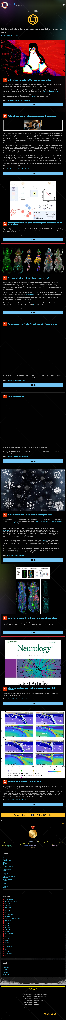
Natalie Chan (8, 937)
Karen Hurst (8, 916)
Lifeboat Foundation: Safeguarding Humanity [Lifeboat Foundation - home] (29, 5)
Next (50, 815)
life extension (27, 235)
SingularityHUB (6, 974)
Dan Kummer (8, 920)
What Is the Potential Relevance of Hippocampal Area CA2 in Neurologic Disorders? (32, 689)
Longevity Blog (6, 967)
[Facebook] (44, 1014)
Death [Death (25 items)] (3, 844)
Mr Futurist (5, 969)
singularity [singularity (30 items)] (42, 846)
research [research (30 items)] (38, 846)
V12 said (34, 96)
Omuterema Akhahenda (11, 922)
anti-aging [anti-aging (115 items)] (13, 842)
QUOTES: (35, 1009)
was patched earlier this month (51, 91)
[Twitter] (46, 1014)
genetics (23, 235)
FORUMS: (29, 1009)
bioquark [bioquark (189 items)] (30, 842)
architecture (6, 875)
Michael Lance (8, 946)
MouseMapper (30, 294)
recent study (6, 530)
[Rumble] (55, 1014)
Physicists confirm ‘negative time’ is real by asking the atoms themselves (32, 324)
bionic (4, 887)
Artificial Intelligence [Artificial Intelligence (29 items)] (19, 842)
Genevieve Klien (9, 899)
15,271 (44, 815)
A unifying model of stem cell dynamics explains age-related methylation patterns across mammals (35, 224)
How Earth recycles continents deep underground (24, 781)
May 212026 (5, 80)
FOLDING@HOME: (25, 1005)
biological (14, 456)
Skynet (4, 867)
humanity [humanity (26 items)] (33, 844)
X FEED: (24, 999)
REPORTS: (35, 1003)
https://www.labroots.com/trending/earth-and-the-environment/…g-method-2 (39, 523)
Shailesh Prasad (9, 909)
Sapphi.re (22, 1014)
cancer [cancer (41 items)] (57, 842)
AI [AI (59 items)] (5, 842)
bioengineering (6, 884)
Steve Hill (7, 940)
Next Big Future (7, 971)
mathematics (15, 169)
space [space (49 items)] (46, 846)
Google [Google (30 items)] (20, 844)
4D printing (5, 859)
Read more (33, 105)
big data (5, 883)
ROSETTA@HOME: (24, 1007)
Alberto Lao (8, 931)
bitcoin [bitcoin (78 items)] (46, 842)
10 (37, 815)
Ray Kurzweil (6, 863)
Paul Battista (9, 380)
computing (18, 100)
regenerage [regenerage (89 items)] (27, 846)
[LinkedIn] (49, 1014)
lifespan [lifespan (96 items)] (4, 846)
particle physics (15, 380)
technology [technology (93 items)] (54, 846)
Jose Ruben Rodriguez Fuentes (12, 918)
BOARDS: (35, 1001)
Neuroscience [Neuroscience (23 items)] (15, 846)
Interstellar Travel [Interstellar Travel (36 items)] (47, 844)
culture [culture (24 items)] (64, 842)
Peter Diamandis (7, 860)
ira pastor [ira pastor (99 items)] (53, 844)
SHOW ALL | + (5, 955)
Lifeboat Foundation (9, 1014)
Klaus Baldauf (8, 924)
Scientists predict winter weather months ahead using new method (30, 515)
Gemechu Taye (8, 912)
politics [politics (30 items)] (19, 846)
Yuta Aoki (7, 927)
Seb (6, 944)
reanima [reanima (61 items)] (22, 846)
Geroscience (6, 965)
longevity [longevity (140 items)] (9, 846)
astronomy (5, 877)
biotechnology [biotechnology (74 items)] (41, 842)
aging (4, 870)
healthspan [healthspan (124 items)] (29, 844)
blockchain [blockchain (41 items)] (50, 842)
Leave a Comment (27, 100)
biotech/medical (18, 235)
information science (25, 308)
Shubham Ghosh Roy (11, 235)
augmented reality (7, 879)
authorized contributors (12, 35)
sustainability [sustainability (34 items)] (49, 846)
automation (6, 880)
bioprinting (5, 889)
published (35, 304)
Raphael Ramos (9, 935)
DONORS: (28, 1001)
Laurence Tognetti (10, 555)
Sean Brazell (8, 938)
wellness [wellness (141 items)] (33, 848)
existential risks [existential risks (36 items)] (7, 844)
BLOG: (35, 999)
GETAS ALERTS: (36, 997)
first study (45, 540)
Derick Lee (7, 929)
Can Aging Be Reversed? (16, 396)
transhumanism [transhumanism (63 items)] (61, 846)
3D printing (5, 857)
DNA (4, 862)
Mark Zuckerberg (7, 869)
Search (63, 823)
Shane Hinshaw (9, 933)
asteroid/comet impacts (9, 876)
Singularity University (8, 866)
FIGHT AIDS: (26, 1003)
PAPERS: (35, 1007)
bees (4, 882)
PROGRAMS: (36, 1005)
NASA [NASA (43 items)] (13, 846)
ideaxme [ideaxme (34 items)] (36, 844)
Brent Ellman (8, 942)
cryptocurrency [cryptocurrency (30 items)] (61, 842)
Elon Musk (5, 865)
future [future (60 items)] (15, 844)
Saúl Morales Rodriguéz (11, 100)
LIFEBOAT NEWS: (37, 995)
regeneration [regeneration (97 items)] (33, 846)
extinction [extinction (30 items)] (11, 844)
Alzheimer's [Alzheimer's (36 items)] (8, 842)
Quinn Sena (8, 905)
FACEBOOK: (24, 995)
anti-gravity (6, 873)
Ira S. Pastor (8, 951)
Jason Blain (8, 948)
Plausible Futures (7, 972)
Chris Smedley (8, 953)
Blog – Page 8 (33, 11)
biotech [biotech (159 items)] (36, 842)
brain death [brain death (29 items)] (54, 842)
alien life (5, 872)
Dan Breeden (9, 169)
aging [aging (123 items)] (3, 842)
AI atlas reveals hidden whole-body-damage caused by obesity (29, 278)
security (22, 100)
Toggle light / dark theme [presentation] (64, 5)
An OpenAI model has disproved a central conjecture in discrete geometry (32, 116)
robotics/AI (20, 169)
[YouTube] (52, 1014)
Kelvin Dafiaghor (9, 914)
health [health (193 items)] (24, 844)
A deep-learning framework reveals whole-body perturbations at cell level (32, 618)
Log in (4, 35)
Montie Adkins (8, 950)
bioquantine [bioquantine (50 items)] (25, 842)
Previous (16, 815)
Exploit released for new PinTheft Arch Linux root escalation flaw (29, 80)
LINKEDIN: (24, 997)
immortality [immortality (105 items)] (41, 844)
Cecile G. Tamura (10, 628)
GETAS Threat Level (33, 989)
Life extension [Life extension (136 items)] (60, 844)
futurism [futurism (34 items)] (17, 844)
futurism (16, 555)
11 (39, 815)
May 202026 (5, 223)
